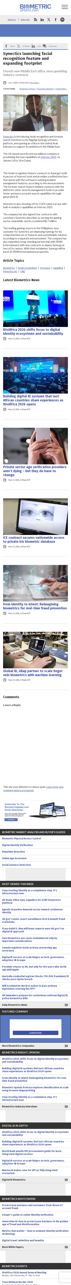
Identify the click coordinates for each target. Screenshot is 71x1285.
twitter (49, 19)
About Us (12, 19)
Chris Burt (34, 83)
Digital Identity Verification (17, 845)
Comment (53, 46)
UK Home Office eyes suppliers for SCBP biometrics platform (31, 901)
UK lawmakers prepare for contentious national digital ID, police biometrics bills (35, 997)
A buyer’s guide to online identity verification (27, 1214)
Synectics (8, 136)
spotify (62, 19)
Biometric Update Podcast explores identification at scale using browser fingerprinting (35, 1089)
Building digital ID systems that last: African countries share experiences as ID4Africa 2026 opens (33, 400)
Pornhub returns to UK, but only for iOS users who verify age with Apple (34, 968)
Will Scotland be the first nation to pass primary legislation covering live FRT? (29, 987)
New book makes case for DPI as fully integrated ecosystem (30, 1172)
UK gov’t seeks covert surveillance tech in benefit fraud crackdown (33, 921)
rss (35, 19)
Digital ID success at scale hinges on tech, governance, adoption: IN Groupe (33, 959)
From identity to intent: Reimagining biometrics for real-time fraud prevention (35, 606)
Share (12, 46)
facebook (56, 19)
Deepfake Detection (13, 851)
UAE (22, 271)
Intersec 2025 (48, 157)
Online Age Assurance (14, 858)
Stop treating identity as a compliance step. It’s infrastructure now (29, 892)
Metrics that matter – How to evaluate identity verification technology (35, 1232)
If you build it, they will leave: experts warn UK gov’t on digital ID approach (33, 930)
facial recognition (27, 267)
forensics (45, 267)
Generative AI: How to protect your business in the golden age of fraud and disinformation (35, 1223)
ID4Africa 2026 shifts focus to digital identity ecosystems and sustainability (33, 332)
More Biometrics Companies (18, 1045)
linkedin (42, 19)
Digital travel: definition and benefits (23, 1240)
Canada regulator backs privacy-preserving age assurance (29, 949)
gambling (58, 267)
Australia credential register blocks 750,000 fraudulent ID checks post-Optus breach (35, 978)
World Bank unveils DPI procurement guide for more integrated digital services (31, 1153)
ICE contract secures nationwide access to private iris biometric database (33, 540)
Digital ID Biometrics (14, 1179)
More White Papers (13, 1247)
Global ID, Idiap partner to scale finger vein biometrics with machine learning (33, 673)
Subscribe (25, 19)
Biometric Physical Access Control (21, 838)
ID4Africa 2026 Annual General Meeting (35, 1274)
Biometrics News (27, 89)
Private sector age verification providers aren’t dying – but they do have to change (35, 471)
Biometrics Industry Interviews (19, 1106)
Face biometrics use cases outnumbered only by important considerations (29, 940)
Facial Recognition (45, 89)
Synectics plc (10, 271)
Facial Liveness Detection (16, 864)
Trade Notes (61, 89)
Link (39, 46)
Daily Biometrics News (14, 1004)
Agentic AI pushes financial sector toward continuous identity (32, 911)
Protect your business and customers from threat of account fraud (32, 1207)
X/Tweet (26, 46)
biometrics (9, 267)
